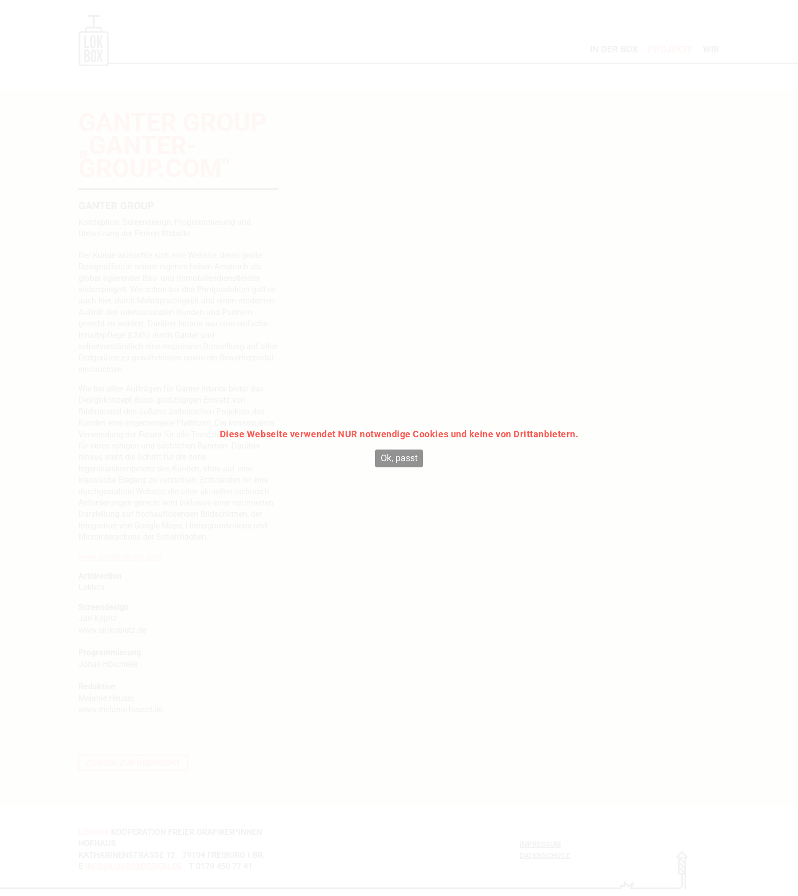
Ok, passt (399, 458)
